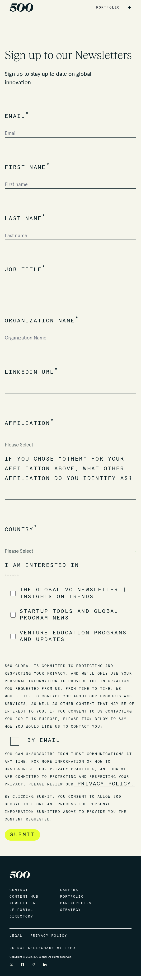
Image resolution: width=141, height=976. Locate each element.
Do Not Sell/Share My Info (42, 948)
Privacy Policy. (104, 784)
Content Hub (23, 896)
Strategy (70, 910)
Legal (16, 935)
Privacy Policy (48, 935)
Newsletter (22, 903)
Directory (21, 916)
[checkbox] (70, 615)
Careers (69, 890)
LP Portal (21, 910)
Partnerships (76, 903)
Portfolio (72, 896)
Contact (18, 890)
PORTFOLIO (108, 7)
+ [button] (129, 7)
